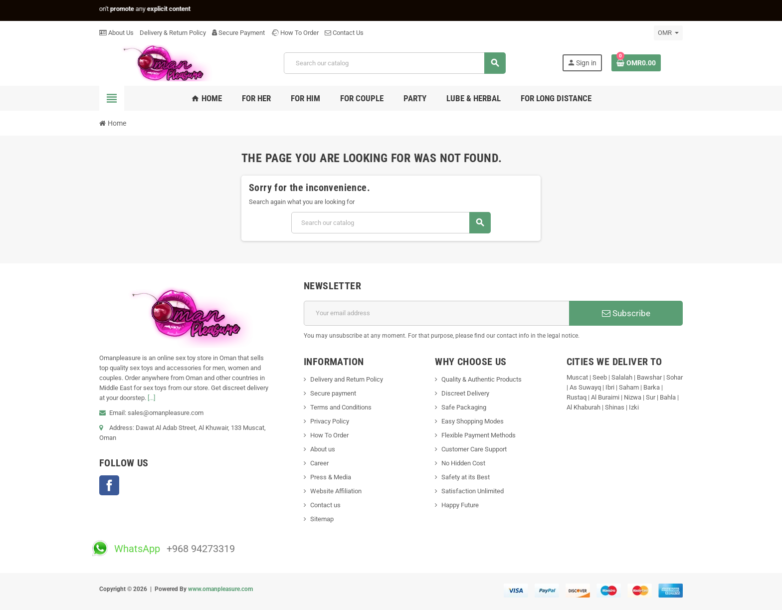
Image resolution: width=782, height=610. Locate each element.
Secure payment (333, 393)
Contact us (325, 505)
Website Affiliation (336, 491)
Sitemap (322, 519)
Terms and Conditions (341, 407)
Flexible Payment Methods (478, 435)
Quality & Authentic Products (481, 379)
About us (322, 449)
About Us (116, 32)
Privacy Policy (329, 421)
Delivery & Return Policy (173, 32)
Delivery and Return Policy (346, 379)
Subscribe (626, 313)
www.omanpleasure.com (220, 589)
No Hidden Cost (463, 463)
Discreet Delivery (465, 393)
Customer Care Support (474, 449)
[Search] (394, 63)
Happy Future (460, 505)
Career (319, 463)
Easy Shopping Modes (472, 421)
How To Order (295, 32)
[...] (151, 398)
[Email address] (437, 313)
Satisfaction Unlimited (472, 491)
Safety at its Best (465, 477)
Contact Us (344, 32)
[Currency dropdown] (668, 32)
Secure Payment (238, 32)
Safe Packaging (463, 407)
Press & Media (330, 477)
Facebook (109, 485)
